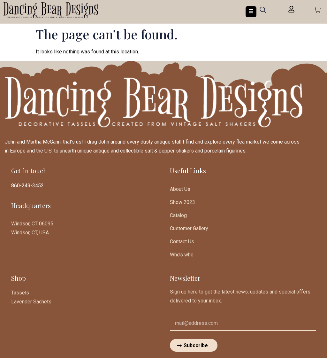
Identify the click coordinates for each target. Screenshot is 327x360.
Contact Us (182, 243)
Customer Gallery (189, 229)
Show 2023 (182, 203)
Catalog (178, 216)
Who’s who (182, 256)
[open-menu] (251, 11)
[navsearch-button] (262, 11)
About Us (180, 189)
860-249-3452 (27, 186)
